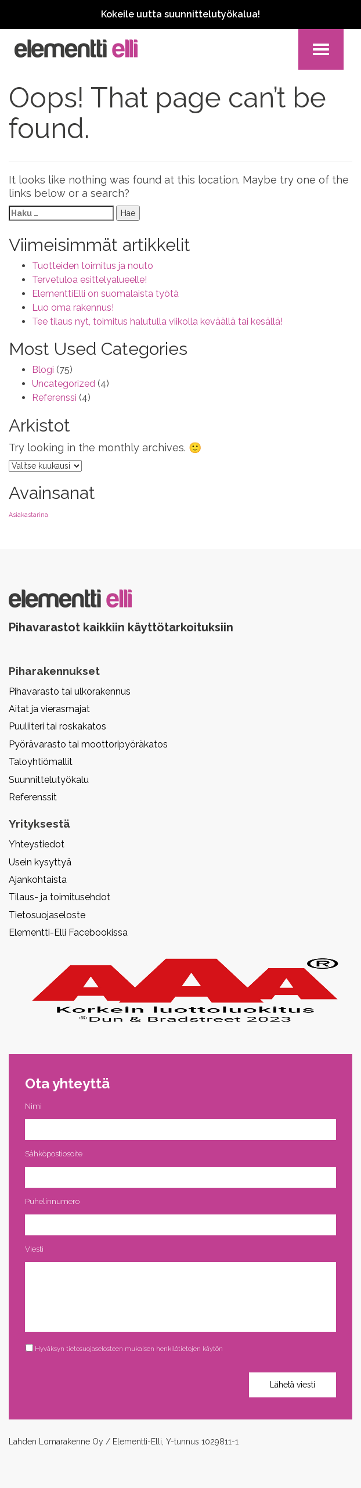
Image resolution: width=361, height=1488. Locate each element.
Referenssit (33, 797)
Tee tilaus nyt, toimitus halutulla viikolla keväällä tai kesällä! (157, 321)
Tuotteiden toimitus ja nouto (92, 265)
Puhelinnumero (52, 1201)
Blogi (43, 369)
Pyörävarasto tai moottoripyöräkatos (88, 744)
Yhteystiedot (36, 844)
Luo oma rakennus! (73, 307)
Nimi (33, 1106)
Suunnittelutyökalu (49, 779)
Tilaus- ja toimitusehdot (59, 897)
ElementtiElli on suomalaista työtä (105, 293)
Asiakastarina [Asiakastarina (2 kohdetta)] (28, 514)
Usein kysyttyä (40, 862)
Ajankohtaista (38, 879)
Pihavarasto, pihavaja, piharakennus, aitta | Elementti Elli (76, 48)
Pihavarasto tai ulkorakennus (70, 691)
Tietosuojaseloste (47, 915)
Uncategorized (63, 383)
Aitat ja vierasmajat (49, 708)
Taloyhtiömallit (41, 761)
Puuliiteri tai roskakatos (57, 726)
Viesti (34, 1249)
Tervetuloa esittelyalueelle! (89, 279)
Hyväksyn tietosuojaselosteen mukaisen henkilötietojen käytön (129, 1349)
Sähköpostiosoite (53, 1153)
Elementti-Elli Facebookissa (68, 932)
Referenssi (54, 397)
